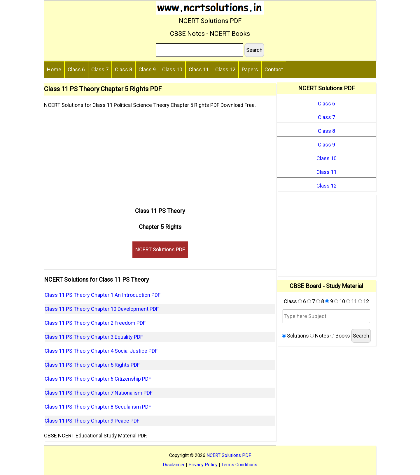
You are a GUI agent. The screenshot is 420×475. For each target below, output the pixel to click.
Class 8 (123, 69)
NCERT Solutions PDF (160, 249)
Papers (250, 69)
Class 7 (99, 69)
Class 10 (172, 69)
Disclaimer (174, 464)
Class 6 (76, 69)
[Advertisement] (160, 155)
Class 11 (199, 69)
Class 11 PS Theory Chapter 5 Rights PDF (92, 365)
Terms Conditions (239, 464)
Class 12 (225, 69)
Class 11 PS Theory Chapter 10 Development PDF (102, 309)
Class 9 (147, 69)
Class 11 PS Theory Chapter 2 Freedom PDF (95, 323)
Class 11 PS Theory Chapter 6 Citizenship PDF (98, 379)
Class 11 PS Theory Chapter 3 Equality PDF (94, 337)
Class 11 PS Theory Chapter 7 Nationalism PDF (99, 393)
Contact (274, 69)
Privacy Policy (203, 464)
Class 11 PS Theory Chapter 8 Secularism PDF (98, 407)
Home (54, 69)
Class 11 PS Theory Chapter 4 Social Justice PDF (101, 351)
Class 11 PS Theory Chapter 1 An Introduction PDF (102, 295)
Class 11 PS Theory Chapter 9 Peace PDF (92, 421)
